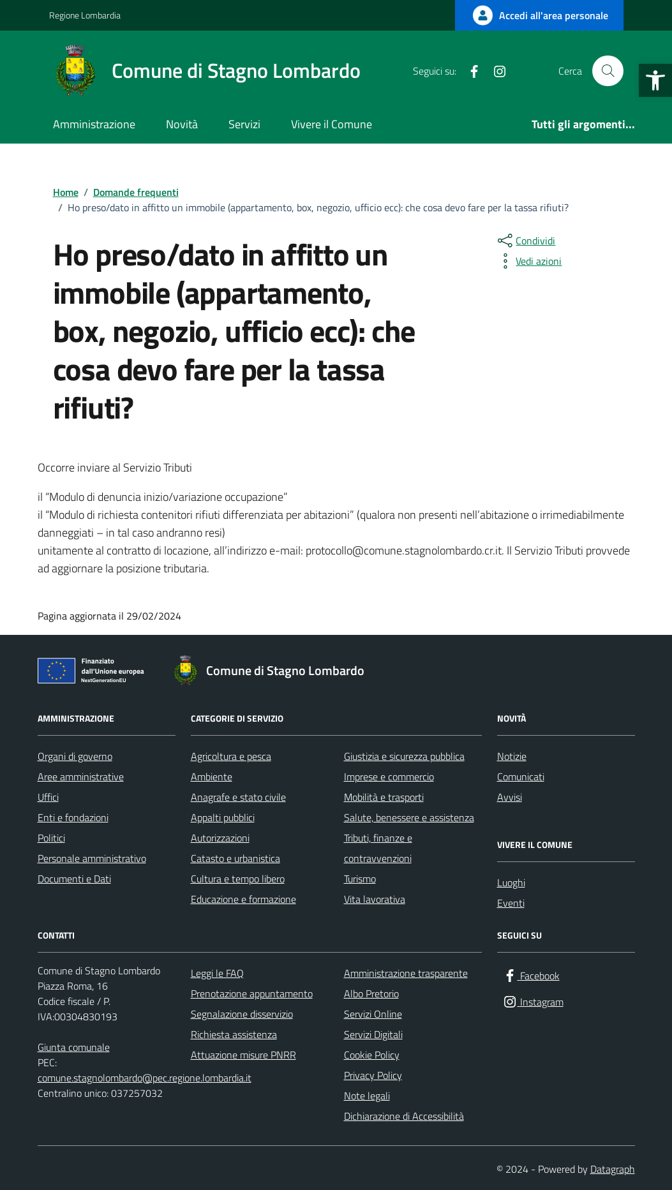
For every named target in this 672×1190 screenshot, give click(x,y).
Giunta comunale (74, 1047)
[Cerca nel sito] (607, 71)
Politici (51, 837)
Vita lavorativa (374, 899)
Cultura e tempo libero (238, 878)
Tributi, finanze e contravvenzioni (378, 848)
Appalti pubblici (223, 817)
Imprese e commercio (389, 776)
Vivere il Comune (331, 124)
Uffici (48, 797)
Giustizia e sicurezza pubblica (404, 756)
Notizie (511, 756)
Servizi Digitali (373, 1034)
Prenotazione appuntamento (252, 993)
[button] (655, 80)
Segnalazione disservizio (242, 1014)
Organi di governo (75, 756)
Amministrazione (94, 124)
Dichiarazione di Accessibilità (404, 1116)
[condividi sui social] (525, 240)
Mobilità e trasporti (384, 797)
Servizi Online (373, 1014)
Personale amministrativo (92, 858)
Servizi (244, 124)
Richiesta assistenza (234, 1034)
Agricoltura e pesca (231, 756)
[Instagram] (494, 71)
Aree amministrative (81, 776)
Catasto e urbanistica (235, 858)
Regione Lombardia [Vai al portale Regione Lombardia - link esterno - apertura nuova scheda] (85, 15)
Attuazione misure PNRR (243, 1054)
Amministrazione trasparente (406, 973)
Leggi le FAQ (217, 973)
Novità (182, 124)
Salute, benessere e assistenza (409, 817)
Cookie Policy (371, 1054)
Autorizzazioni (220, 837)
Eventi (511, 903)
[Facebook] (469, 71)
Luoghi (511, 882)
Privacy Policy (373, 1075)
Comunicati (520, 776)
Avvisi (509, 797)
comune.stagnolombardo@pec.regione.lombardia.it (144, 1077)
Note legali (367, 1095)
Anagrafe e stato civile (238, 797)
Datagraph (612, 1169)
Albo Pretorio (371, 993)
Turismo (360, 878)
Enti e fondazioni (73, 817)
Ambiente (211, 776)
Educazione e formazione (243, 899)
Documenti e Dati (74, 878)
